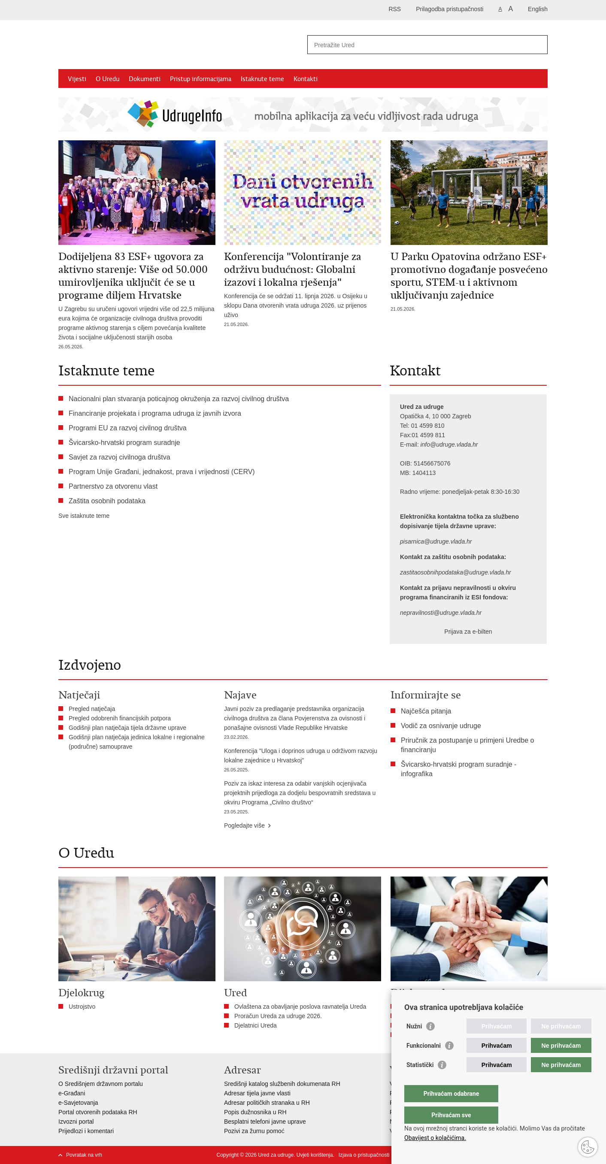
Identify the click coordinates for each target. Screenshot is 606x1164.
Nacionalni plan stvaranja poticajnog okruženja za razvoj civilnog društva (179, 398)
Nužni (414, 1043)
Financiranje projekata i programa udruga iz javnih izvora (155, 413)
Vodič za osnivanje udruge (441, 725)
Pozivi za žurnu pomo (253, 1131)
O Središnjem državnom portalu (100, 1083)
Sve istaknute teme (83, 515)
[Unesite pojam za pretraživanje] (418, 45)
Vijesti (77, 79)
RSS (394, 9)
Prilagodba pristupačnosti (449, 9)
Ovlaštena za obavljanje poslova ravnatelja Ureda (300, 1006)
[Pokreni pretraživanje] (537, 44)
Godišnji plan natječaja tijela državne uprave (127, 727)
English (538, 9)
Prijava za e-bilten (468, 631)
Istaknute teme (262, 79)
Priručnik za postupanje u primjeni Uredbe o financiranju (467, 745)
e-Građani (71, 1093)
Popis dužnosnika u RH (255, 1112)
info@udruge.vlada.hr (449, 444)
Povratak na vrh (84, 1155)
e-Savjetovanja (78, 1102)
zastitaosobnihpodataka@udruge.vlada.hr (455, 572)
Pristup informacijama (200, 79)
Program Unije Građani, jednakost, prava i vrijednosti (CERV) (162, 471)
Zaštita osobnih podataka (107, 501)
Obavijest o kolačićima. (435, 1137)
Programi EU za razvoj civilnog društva (128, 428)
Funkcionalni (423, 1062)
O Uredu (107, 79)
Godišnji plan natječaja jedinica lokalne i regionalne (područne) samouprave (137, 742)
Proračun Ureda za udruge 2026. (278, 1016)
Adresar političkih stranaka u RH (267, 1102)
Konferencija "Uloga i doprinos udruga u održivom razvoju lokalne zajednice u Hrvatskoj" (302, 760)
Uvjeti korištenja (315, 1155)
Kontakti (306, 79)
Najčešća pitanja (426, 711)
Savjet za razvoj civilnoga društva (119, 457)
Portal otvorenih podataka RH (97, 1112)
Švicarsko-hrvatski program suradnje (124, 442)
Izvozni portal (76, 1121)
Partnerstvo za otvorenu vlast (113, 486)
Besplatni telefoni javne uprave (265, 1121)
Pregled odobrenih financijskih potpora (120, 718)
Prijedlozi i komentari (86, 1131)
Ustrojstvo (82, 1006)
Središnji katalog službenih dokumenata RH (282, 1083)
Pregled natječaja (92, 708)
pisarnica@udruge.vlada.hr (436, 541)
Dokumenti (145, 79)
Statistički (419, 1082)
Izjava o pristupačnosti (364, 1155)
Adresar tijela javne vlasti (257, 1093)
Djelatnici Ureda (255, 1025)
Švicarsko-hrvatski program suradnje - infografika (458, 769)
